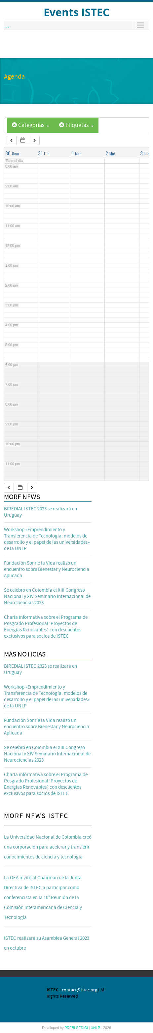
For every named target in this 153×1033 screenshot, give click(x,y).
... (7, 25)
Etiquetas (76, 125)
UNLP (96, 1028)
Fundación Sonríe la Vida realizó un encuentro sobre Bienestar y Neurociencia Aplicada (46, 569)
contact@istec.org (79, 990)
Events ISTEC (76, 12)
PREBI (70, 1028)
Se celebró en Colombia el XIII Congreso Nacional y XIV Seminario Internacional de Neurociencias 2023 (47, 596)
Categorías (30, 125)
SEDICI (82, 1028)
